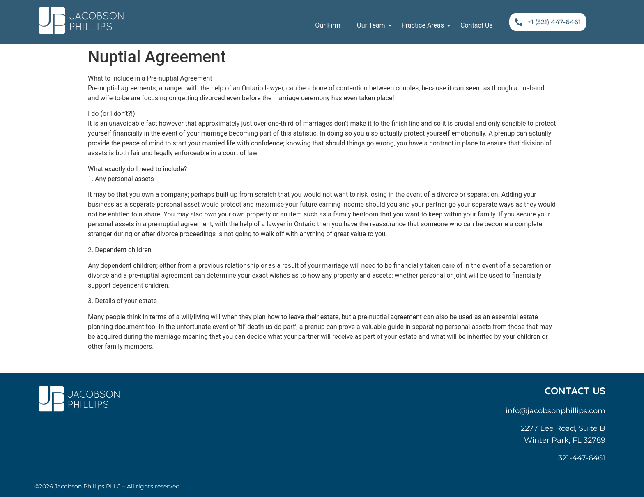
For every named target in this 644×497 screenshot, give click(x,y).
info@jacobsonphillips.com (555, 410)
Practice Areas (425, 25)
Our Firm (327, 25)
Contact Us (476, 25)
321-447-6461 (581, 457)
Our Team (373, 25)
